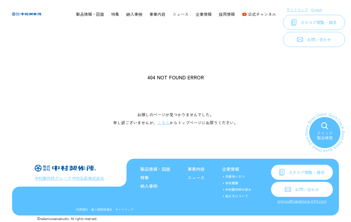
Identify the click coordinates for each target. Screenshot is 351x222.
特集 (115, 14)
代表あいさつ (235, 176)
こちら (163, 123)
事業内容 (157, 14)
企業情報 (204, 14)
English (316, 9)
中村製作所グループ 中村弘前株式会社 (69, 178)
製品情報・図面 (90, 14)
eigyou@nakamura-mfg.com (302, 201)
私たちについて (236, 196)
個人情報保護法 (101, 209)
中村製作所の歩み (238, 189)
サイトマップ (297, 9)
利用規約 (82, 209)
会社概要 (231, 183)
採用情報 (227, 14)
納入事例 (134, 14)
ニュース (180, 14)
